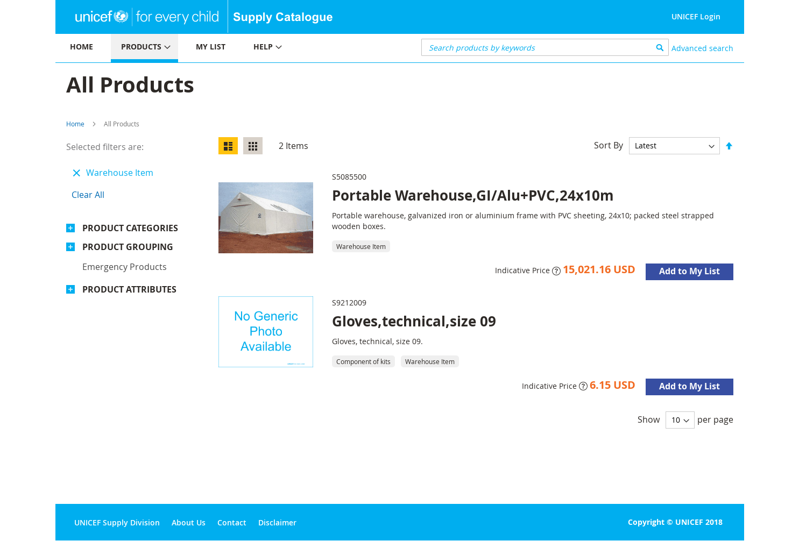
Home (75, 123)
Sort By (608, 145)
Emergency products (124, 267)
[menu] (227, 48)
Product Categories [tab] (130, 228)
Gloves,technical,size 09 (414, 321)
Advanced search (702, 48)
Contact (231, 522)
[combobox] (545, 47)
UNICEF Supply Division (117, 522)
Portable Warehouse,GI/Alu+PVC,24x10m (473, 195)
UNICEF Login (695, 16)
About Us (189, 522)
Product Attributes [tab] (129, 289)
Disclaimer (277, 522)
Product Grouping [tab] (127, 247)
